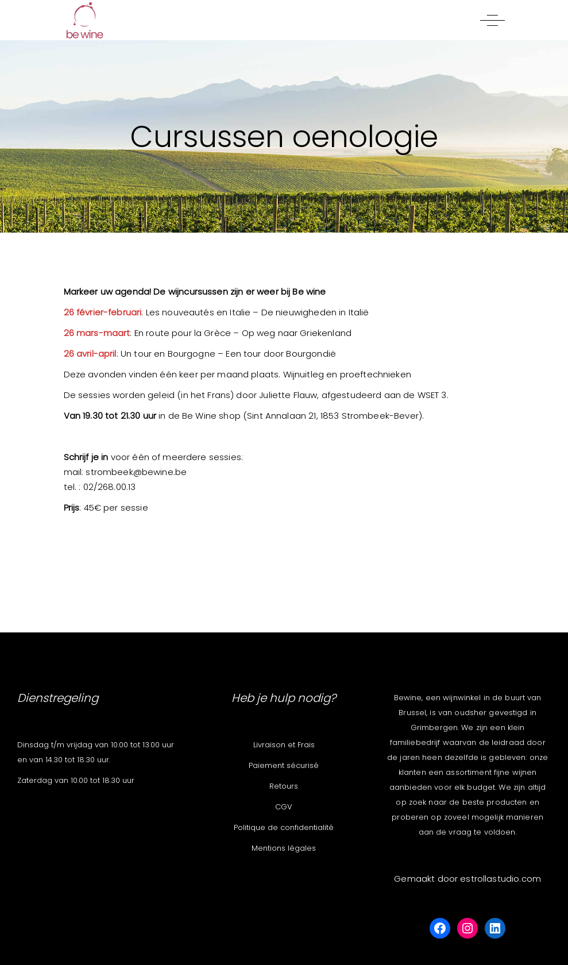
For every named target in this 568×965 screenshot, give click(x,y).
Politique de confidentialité (284, 827)
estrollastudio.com (500, 879)
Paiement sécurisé (284, 765)
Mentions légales (284, 848)
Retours (283, 786)
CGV (283, 806)
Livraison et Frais (284, 744)
